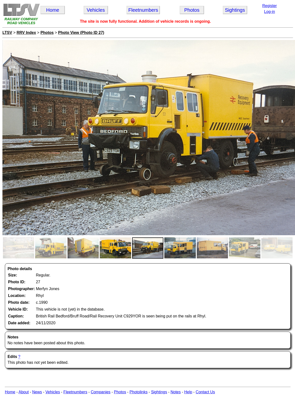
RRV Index (26, 32)
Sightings (159, 392)
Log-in (269, 12)
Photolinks (138, 392)
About (24, 392)
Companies (100, 392)
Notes (175, 392)
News (37, 392)
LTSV (7, 32)
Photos (47, 32)
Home (10, 392)
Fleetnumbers (75, 392)
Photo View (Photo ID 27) (81, 32)
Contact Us (205, 392)
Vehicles (52, 392)
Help (188, 392)
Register (269, 6)
